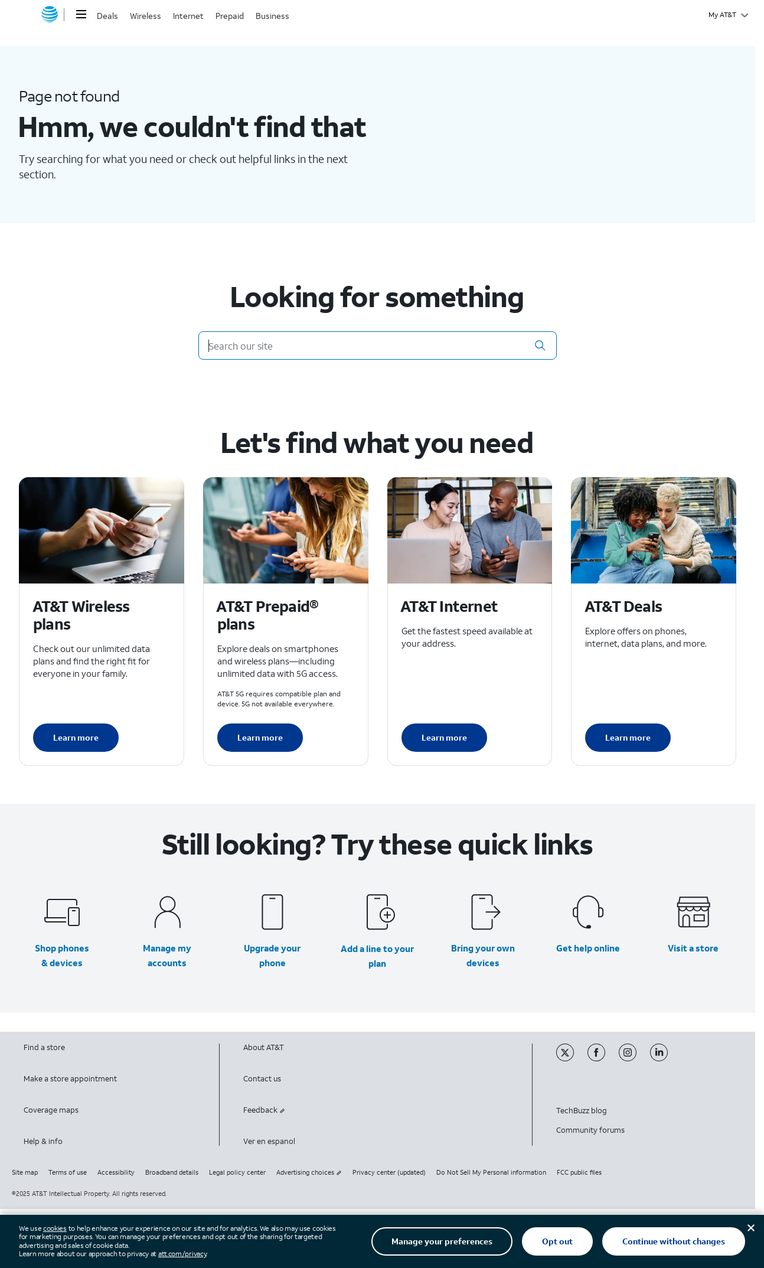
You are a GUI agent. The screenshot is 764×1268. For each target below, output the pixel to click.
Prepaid (230, 15)
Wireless (145, 15)
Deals (107, 15)
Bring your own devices (483, 955)
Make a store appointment (70, 1079)
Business (272, 15)
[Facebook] (603, 1059)
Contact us (262, 1079)
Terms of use (67, 1172)
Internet (188, 15)
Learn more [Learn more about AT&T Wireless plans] (76, 737)
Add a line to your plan (377, 956)
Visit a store (693, 948)
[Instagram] (634, 1059)
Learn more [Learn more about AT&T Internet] (444, 737)
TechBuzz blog (581, 1111)
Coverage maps (51, 1110)
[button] (540, 345)
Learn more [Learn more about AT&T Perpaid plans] (260, 737)
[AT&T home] (49, 15)
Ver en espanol (269, 1141)
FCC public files (579, 1172)
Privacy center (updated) (389, 1172)
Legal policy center (237, 1172)
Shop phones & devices (62, 955)
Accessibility (116, 1172)
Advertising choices (309, 1172)
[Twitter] (571, 1059)
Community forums (590, 1130)
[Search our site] (377, 345)
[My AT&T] (728, 15)
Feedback (264, 1110)
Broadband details (171, 1172)
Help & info (43, 1141)
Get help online (588, 948)
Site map (25, 1172)
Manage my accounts (167, 955)
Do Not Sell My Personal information (491, 1172)
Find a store (44, 1047)
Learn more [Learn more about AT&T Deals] (628, 737)
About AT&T (263, 1047)
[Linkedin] (665, 1059)
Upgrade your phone (272, 955)
